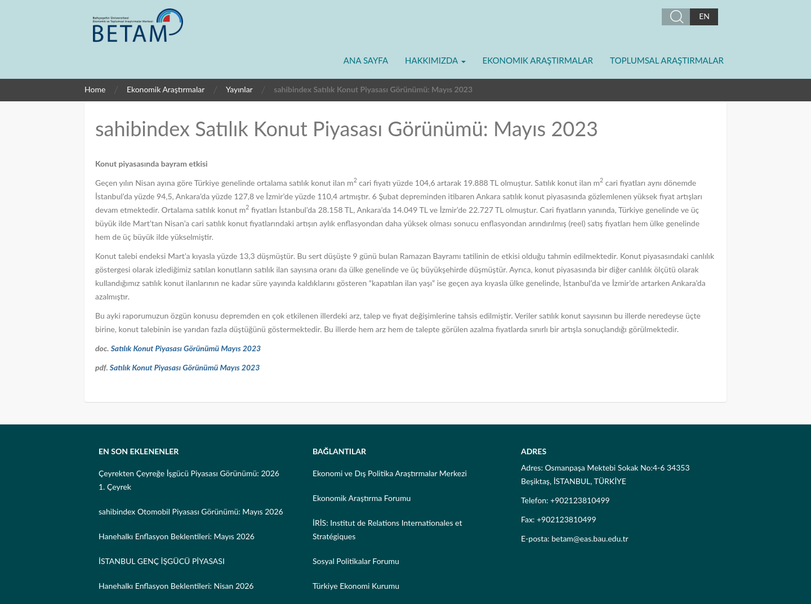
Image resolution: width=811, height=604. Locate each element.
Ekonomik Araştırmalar (538, 60)
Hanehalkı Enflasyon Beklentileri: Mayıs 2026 (177, 536)
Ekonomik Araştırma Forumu (362, 498)
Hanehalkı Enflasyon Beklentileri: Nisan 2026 (176, 585)
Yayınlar (239, 89)
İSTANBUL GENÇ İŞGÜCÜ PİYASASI (162, 561)
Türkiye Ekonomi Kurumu (356, 585)
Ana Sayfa (366, 60)
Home (94, 89)
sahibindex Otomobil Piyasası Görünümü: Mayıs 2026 (191, 511)
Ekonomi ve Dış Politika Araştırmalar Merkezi (390, 473)
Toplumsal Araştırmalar (667, 60)
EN (704, 16)
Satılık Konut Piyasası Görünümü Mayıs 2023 (186, 348)
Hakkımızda (435, 60)
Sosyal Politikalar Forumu (356, 561)
